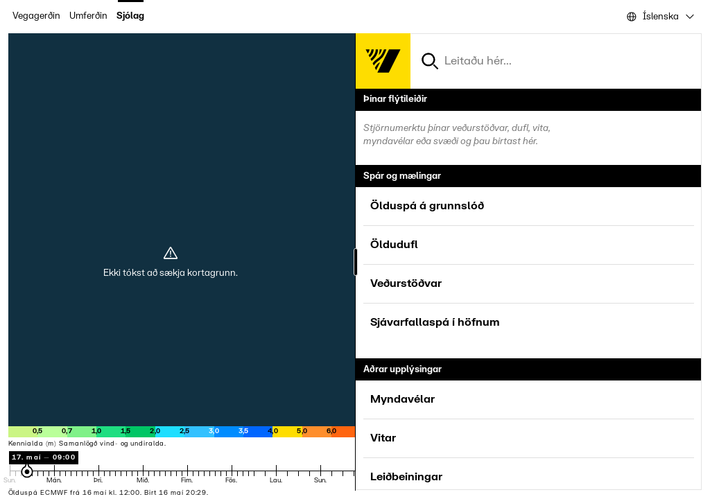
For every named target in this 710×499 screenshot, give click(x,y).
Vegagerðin (36, 15)
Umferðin (88, 15)
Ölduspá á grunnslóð (427, 206)
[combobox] (659, 17)
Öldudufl (394, 245)
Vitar (383, 438)
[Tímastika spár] (227, 474)
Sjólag (130, 15)
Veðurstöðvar (406, 283)
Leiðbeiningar (406, 477)
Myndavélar (402, 399)
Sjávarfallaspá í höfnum (435, 322)
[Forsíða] (382, 61)
